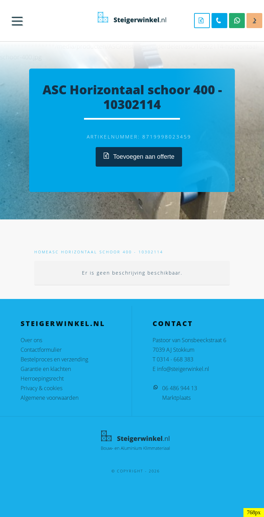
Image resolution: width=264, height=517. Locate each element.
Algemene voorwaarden (50, 397)
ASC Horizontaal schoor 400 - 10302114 (106, 251)
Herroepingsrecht (42, 378)
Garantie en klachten (46, 369)
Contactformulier (41, 349)
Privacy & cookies (41, 388)
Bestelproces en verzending (54, 359)
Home (41, 251)
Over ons (31, 340)
